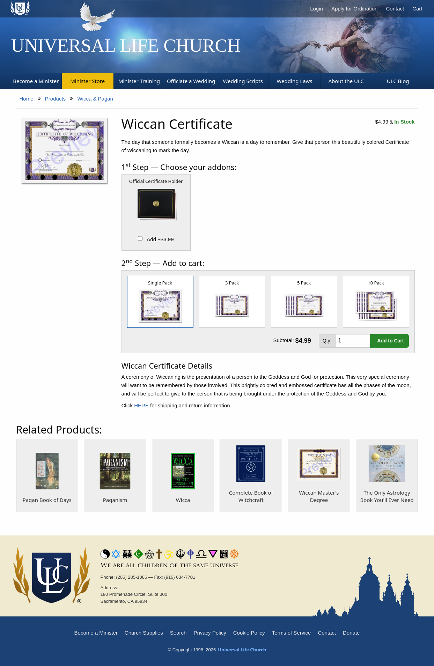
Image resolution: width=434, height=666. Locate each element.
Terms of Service (291, 633)
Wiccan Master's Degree (319, 496)
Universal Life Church (126, 45)
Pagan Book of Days (47, 499)
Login (316, 9)
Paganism (115, 499)
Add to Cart (390, 340)
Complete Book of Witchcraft (251, 496)
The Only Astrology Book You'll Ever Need (387, 496)
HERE (141, 405)
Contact (395, 9)
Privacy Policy (209, 633)
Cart (417, 9)
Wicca (183, 499)
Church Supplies (144, 633)
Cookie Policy (249, 633)
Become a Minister (96, 633)
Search (178, 633)
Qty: (327, 340)
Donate (351, 633)
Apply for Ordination (354, 9)
